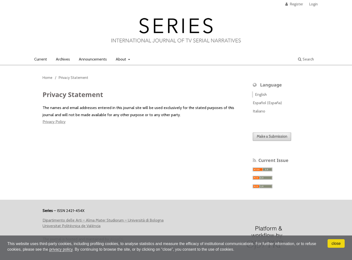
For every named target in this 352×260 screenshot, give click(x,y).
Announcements (93, 59)
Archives (63, 59)
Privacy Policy (54, 121)
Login (313, 4)
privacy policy (61, 249)
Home (47, 77)
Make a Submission (272, 136)
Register (296, 4)
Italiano (259, 111)
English (261, 94)
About (121, 59)
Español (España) (267, 102)
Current (40, 59)
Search (306, 59)
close (336, 243)
